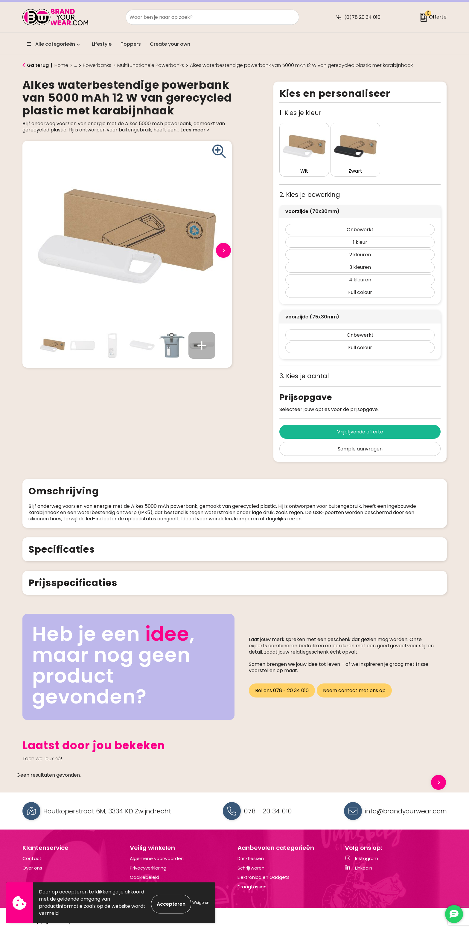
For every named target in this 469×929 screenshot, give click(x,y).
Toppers (131, 44)
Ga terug (38, 65)
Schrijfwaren (250, 863)
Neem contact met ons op (356, 684)
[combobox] (206, 17)
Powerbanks (97, 65)
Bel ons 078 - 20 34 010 (282, 684)
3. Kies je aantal (304, 365)
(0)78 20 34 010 (362, 17)
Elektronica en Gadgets (263, 873)
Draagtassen (252, 882)
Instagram (361, 854)
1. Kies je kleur (300, 113)
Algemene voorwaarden (157, 854)
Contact (32, 854)
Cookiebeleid (144, 873)
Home (61, 65)
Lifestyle (102, 44)
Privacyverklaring (148, 863)
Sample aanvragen (360, 438)
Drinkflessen (250, 854)
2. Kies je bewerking (309, 184)
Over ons (32, 863)
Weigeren (200, 902)
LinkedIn (358, 863)
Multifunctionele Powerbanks (150, 65)
